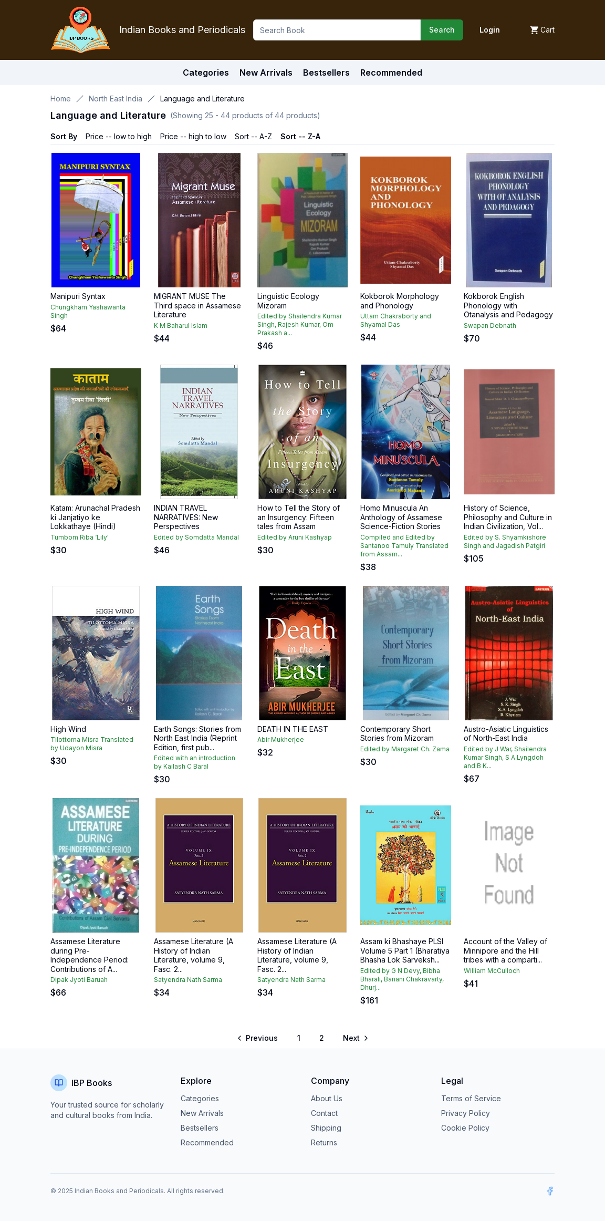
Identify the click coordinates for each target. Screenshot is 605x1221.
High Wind (68, 729)
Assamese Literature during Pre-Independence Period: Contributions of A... (89, 955)
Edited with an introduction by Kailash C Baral (194, 762)
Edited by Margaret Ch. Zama (405, 749)
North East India (115, 98)
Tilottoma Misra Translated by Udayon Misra (91, 744)
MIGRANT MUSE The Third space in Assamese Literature (197, 305)
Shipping (326, 1127)
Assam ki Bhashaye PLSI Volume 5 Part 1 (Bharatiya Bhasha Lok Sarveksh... (405, 950)
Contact (324, 1113)
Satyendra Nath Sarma (188, 980)
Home (60, 98)
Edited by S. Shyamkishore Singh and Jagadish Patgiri (505, 541)
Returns (324, 1142)
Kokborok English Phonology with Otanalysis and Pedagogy (508, 305)
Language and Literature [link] (202, 98)
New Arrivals (202, 1113)
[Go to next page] (355, 1038)
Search (442, 29)
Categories (206, 72)
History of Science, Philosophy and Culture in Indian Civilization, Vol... (508, 517)
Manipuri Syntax (78, 296)
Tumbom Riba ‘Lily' (79, 537)
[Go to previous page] (258, 1038)
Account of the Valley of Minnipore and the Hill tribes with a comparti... (505, 950)
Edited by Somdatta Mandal (196, 537)
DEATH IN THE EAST (292, 729)
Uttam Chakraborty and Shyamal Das (395, 320)
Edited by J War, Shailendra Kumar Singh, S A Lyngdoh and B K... (505, 757)
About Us (326, 1098)
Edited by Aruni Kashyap (294, 537)
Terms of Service (471, 1098)
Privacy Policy (465, 1113)
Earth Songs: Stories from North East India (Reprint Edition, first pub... (197, 738)
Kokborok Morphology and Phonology (399, 301)
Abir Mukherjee (280, 739)
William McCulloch (492, 971)
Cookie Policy (465, 1127)
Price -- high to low (193, 136)
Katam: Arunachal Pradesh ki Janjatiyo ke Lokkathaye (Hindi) (95, 517)
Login (489, 29)
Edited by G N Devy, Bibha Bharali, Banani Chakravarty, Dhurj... (402, 979)
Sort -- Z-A (300, 136)
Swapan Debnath (490, 325)
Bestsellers (199, 1127)
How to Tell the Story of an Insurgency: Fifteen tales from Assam (298, 517)
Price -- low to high (119, 136)
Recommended (207, 1142)
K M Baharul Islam (180, 325)
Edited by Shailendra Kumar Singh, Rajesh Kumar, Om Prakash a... (299, 324)
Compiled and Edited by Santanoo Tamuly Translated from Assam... (404, 545)
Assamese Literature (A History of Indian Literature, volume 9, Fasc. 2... (193, 955)
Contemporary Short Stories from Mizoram (397, 734)
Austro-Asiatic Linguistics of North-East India (506, 734)
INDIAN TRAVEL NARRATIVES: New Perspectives (186, 517)
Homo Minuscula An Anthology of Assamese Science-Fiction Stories (401, 517)
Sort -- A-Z (253, 136)
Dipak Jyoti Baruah (79, 980)
